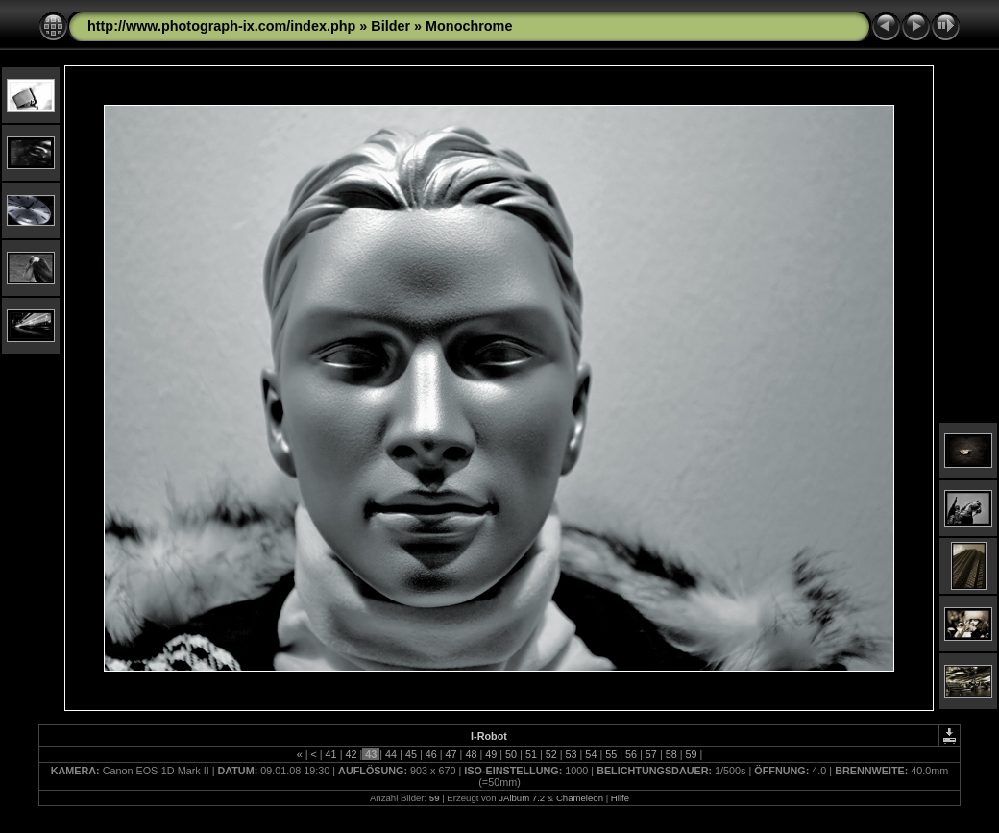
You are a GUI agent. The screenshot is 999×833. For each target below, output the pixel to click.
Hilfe (620, 798)
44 (391, 754)
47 (451, 754)
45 (411, 754)
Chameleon (579, 798)
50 (511, 754)
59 (691, 754)
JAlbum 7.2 (522, 798)
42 (350, 754)
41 (331, 754)
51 (531, 754)
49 (491, 754)
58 (671, 754)
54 (590, 754)
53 (571, 754)
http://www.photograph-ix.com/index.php (221, 26)
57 (651, 754)
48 (470, 754)
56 (631, 754)
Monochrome (469, 26)
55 (611, 754)
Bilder (390, 26)
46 (431, 754)
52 (551, 754)
